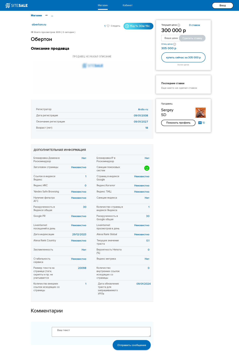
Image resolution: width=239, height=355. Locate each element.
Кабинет (128, 5)
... (52, 15)
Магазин (103, 5)
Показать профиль (178, 122)
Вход (223, 5)
